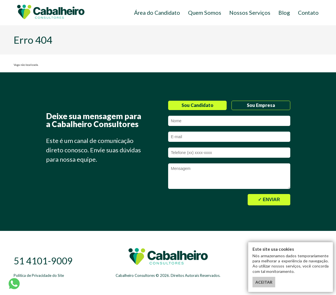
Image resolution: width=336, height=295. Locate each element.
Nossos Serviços (264, 12)
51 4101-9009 (43, 260)
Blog (292, 12)
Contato (312, 12)
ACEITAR (263, 282)
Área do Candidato (190, 12)
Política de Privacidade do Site (39, 275)
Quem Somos (228, 12)
